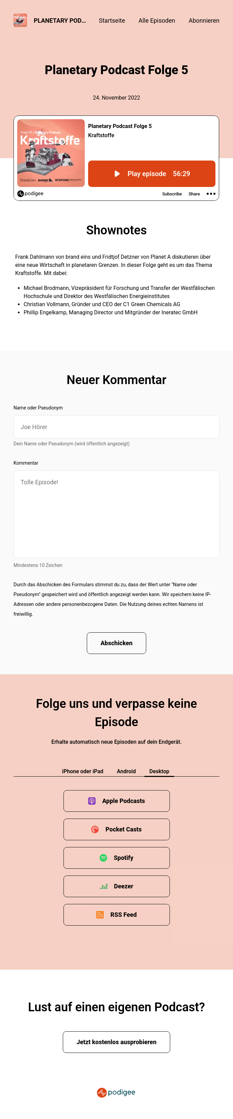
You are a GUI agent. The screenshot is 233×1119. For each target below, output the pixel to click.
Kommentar (26, 463)
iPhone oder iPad (82, 771)
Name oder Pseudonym (38, 407)
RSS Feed (123, 914)
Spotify (123, 857)
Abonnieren (204, 20)
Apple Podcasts (123, 800)
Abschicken (117, 643)
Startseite (112, 20)
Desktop (159, 771)
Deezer (123, 886)
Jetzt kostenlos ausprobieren (117, 1042)
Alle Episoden (156, 20)
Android (126, 771)
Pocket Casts (123, 829)
